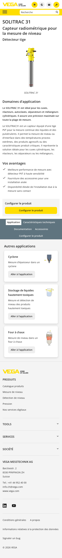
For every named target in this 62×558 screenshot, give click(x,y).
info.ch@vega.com (13, 486)
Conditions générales (14, 520)
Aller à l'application (21, 274)
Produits (9, 379)
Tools (7, 424)
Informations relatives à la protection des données (31, 529)
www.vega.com (11, 490)
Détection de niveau (14, 397)
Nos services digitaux (14, 409)
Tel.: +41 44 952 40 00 (14, 482)
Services (8, 436)
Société (8, 449)
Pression (7, 403)
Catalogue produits (13, 386)
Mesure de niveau (13, 392)
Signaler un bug (11, 538)
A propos (35, 520)
